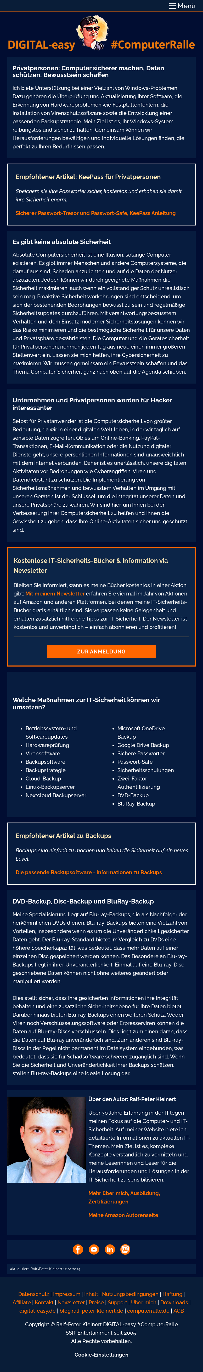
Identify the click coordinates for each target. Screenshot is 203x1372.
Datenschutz (33, 1294)
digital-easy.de (37, 1311)
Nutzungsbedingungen (130, 1294)
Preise (96, 1302)
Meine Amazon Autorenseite (123, 1215)
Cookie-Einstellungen (101, 1355)
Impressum (66, 1294)
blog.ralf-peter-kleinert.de (91, 1311)
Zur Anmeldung (101, 652)
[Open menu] (182, 5)
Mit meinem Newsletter (55, 594)
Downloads (174, 1302)
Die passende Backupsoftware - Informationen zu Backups (89, 872)
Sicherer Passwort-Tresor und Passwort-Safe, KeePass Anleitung (96, 213)
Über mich (143, 1302)
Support (118, 1302)
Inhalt (91, 1294)
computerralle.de (148, 1311)
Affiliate (22, 1302)
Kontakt (44, 1302)
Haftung (172, 1294)
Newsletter (71, 1302)
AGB (178, 1311)
